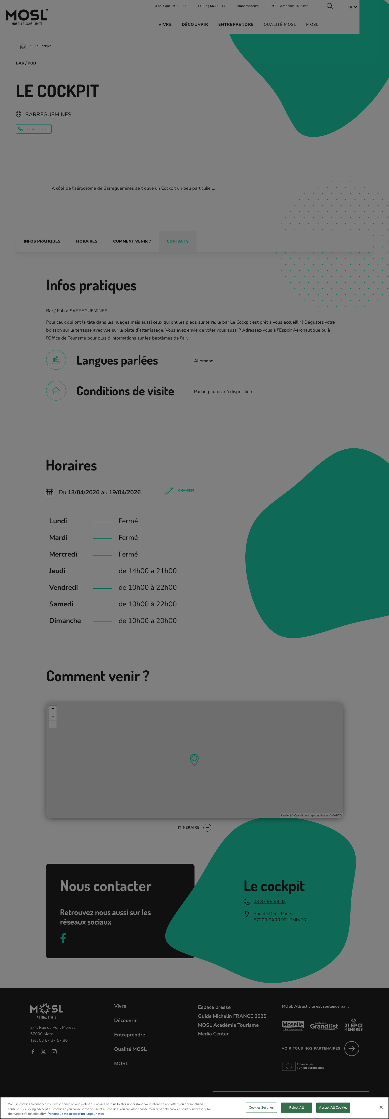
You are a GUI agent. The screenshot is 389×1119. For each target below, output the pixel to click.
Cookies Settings (261, 1111)
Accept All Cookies (333, 1111)
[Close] (381, 1111)
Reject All (296, 1111)
